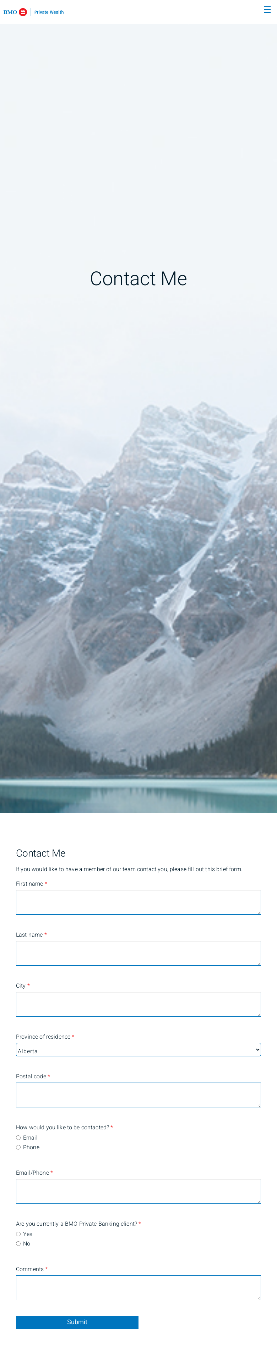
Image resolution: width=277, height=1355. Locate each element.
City (23, 986)
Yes (27, 1234)
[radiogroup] (138, 1143)
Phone (31, 1147)
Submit (77, 1322)
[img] (138, 406)
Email (30, 1138)
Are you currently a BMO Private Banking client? (44, 1224)
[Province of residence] (138, 1049)
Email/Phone (34, 1173)
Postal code (33, 1076)
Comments (32, 1269)
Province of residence (44, 1037)
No (26, 1244)
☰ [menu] (267, 10)
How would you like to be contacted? (44, 1127)
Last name (31, 935)
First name (31, 884)
